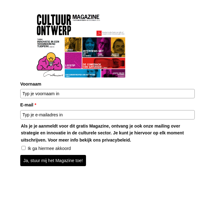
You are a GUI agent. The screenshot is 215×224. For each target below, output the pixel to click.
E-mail (28, 104)
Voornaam (30, 84)
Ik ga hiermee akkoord (49, 148)
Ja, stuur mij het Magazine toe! (53, 160)
